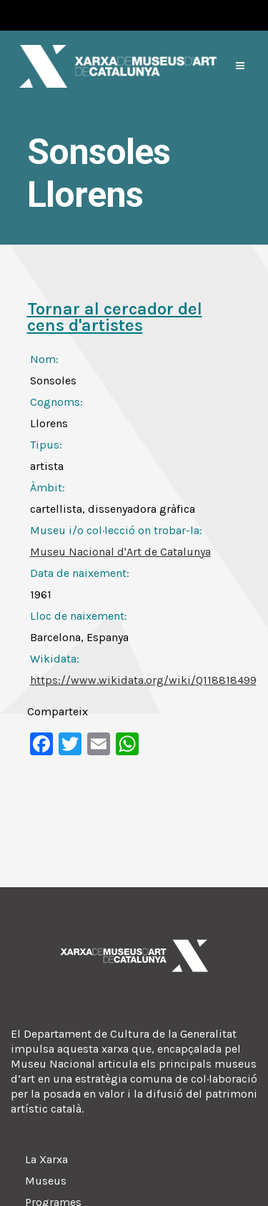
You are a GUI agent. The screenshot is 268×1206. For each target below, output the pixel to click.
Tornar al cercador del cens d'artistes (114, 317)
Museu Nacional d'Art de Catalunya (120, 551)
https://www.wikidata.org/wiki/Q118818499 (143, 680)
